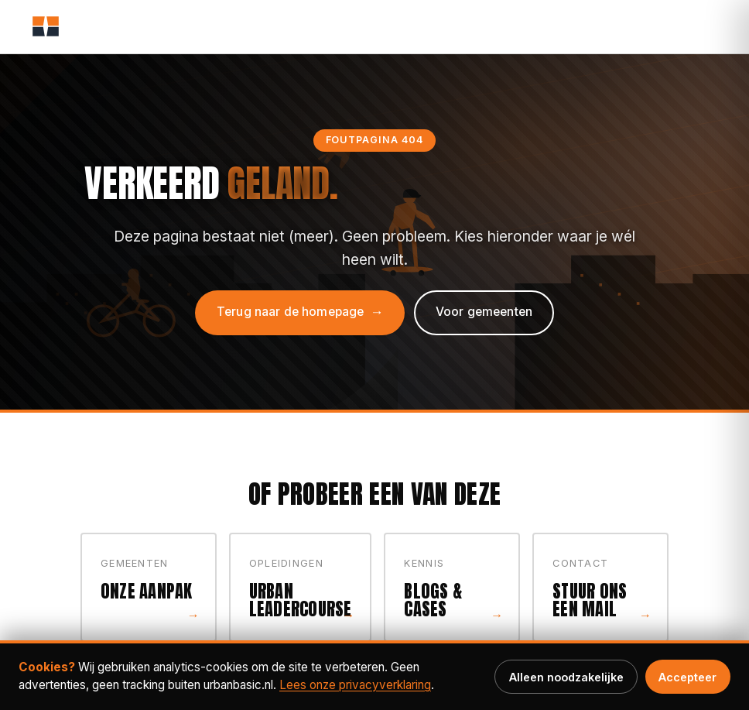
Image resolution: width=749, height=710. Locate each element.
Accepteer (687, 677)
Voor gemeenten (484, 311)
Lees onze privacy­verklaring (355, 684)
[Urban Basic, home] (45, 26)
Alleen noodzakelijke (566, 677)
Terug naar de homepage (290, 311)
